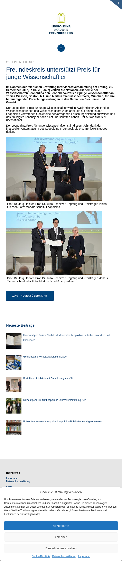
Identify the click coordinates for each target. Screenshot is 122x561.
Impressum (84, 556)
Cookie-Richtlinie (41, 556)
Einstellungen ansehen (61, 548)
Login (9, 487)
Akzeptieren (61, 525)
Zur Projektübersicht (30, 295)
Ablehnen (61, 537)
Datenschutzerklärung (64, 556)
